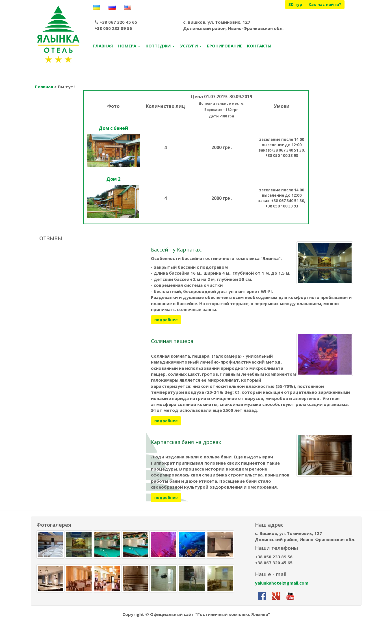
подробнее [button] (166, 320)
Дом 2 (113, 179)
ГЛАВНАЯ (103, 46)
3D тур (295, 4)
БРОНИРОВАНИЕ (224, 46)
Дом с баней (113, 129)
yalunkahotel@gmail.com (281, 583)
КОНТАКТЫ (259, 46)
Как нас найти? (325, 4)
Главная (44, 87)
